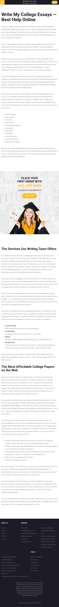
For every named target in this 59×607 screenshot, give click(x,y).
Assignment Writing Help (47, 528)
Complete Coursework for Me (8, 557)
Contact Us (4, 536)
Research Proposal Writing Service (10, 565)
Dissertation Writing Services (48, 544)
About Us (3, 530)
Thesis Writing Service (46, 547)
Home (3, 528)
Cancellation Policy (36, 565)
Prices (3, 533)
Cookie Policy (34, 568)
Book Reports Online (26, 541)
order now (29, 196)
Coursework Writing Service (48, 539)
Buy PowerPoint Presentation (8, 568)
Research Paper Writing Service (29, 533)
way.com (29, 1)
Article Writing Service (7, 559)
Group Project (4, 573)
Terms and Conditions (36, 557)
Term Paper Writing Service (8, 562)
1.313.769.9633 (25, 3)
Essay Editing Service (26, 536)
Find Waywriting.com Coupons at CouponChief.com (14, 576)
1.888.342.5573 (33, 3)
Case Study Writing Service (48, 541)
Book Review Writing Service (28, 530)
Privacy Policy (34, 559)
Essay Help (24, 539)
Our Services (24, 528)
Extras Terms (34, 570)
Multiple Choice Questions (8, 570)
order (54, 2)
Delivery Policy (34, 562)
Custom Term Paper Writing (48, 536)
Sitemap (3, 539)
